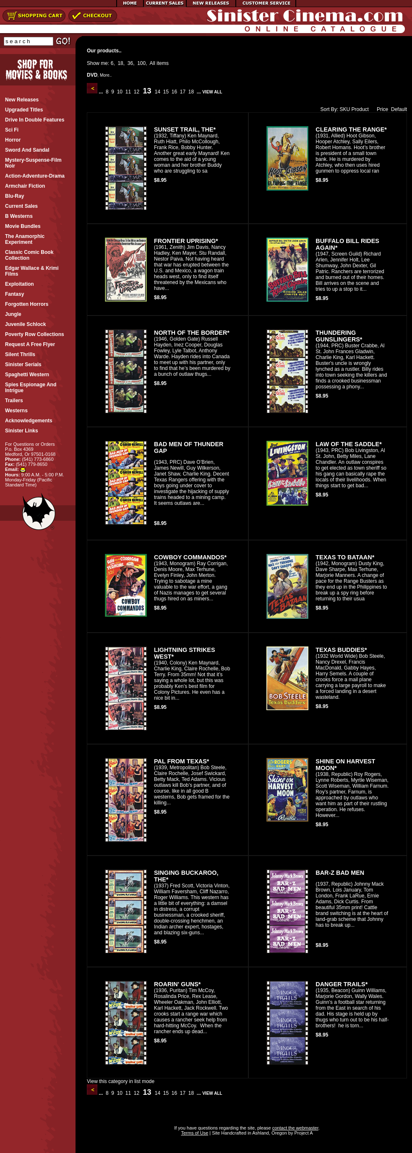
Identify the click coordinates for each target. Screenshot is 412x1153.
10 (119, 92)
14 (157, 92)
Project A (303, 1132)
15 (166, 92)
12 (136, 92)
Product (360, 109)
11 (128, 92)
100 (141, 63)
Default (399, 109)
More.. (106, 75)
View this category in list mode (120, 1081)
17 (182, 92)
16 (174, 92)
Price (380, 109)
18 (120, 63)
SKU (345, 109)
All (152, 63)
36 (130, 63)
